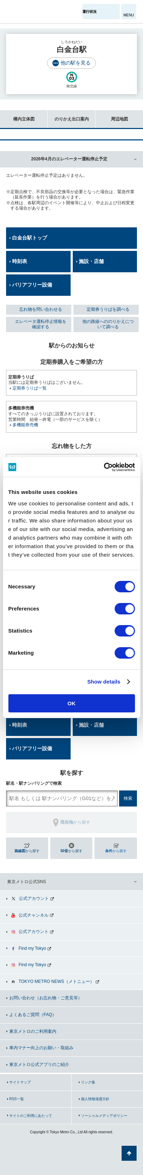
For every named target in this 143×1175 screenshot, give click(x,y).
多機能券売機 (25, 424)
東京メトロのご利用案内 (32, 1031)
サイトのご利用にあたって (30, 1116)
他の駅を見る (76, 63)
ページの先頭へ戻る (129, 1153)
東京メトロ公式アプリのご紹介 (39, 1064)
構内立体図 (17, 115)
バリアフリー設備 (32, 285)
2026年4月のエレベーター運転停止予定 (69, 158)
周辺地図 (112, 115)
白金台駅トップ (29, 238)
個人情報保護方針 (95, 1099)
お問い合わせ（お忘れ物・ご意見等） (45, 997)
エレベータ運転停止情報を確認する (40, 324)
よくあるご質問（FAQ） (32, 1014)
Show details (104, 682)
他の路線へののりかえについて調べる (108, 324)
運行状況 (89, 12)
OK (71, 703)
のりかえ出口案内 (68, 115)
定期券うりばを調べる (108, 309)
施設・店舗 (91, 261)
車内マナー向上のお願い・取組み (41, 1047)
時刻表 (19, 261)
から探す (27, 851)
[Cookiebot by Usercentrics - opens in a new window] (103, 467)
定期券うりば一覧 (29, 388)
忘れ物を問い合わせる (40, 309)
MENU (128, 15)
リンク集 (88, 1082)
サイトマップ (20, 1082)
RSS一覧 (16, 1099)
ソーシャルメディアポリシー (104, 1116)
